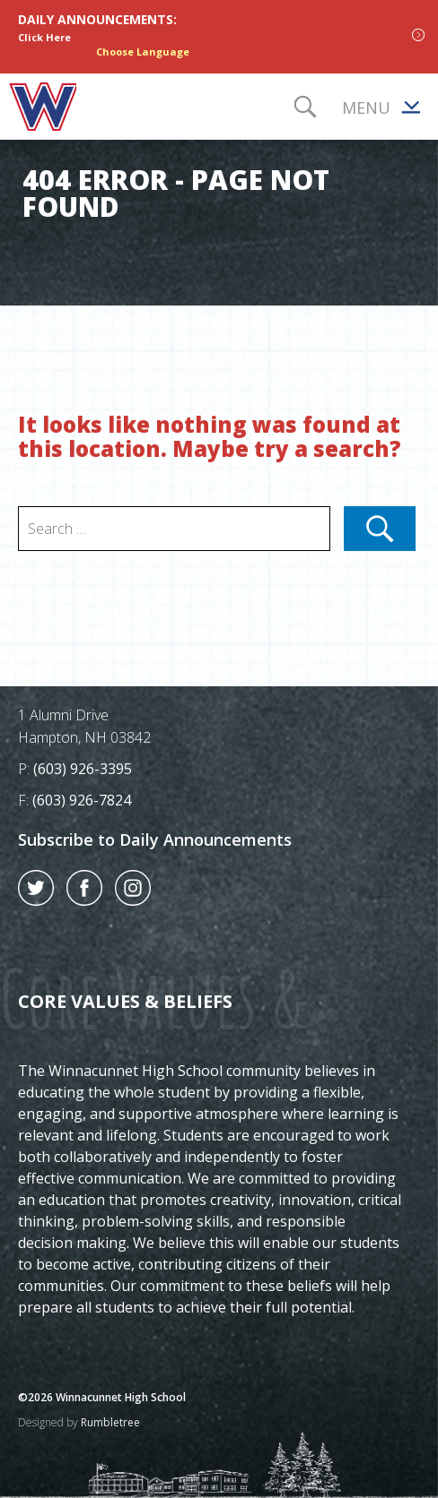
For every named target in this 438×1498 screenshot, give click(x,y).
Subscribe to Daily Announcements (155, 839)
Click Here (44, 37)
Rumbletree (110, 1422)
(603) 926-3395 (82, 769)
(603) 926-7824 (81, 800)
